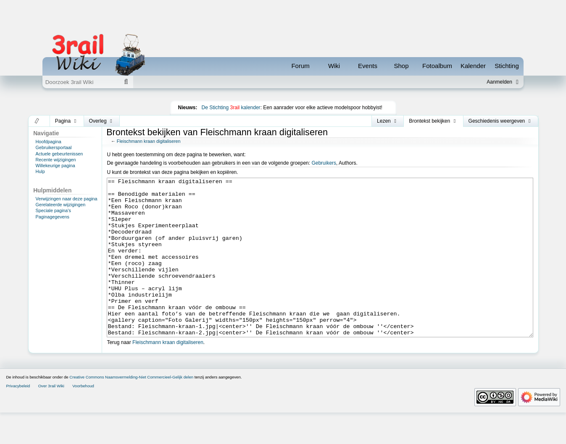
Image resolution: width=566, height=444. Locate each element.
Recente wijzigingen (56, 159)
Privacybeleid (18, 417)
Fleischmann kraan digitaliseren (149, 141)
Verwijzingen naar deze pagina (66, 198)
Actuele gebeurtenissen (59, 153)
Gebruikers (323, 163)
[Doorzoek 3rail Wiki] (80, 82)
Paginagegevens (52, 216)
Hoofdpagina (48, 141)
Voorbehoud (83, 417)
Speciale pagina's (53, 210)
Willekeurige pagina (55, 165)
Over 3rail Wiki (51, 417)
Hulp (40, 171)
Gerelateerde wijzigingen (61, 204)
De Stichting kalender (231, 107)
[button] (37, 121)
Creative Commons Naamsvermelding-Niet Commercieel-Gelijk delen (131, 408)
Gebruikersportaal (54, 147)
